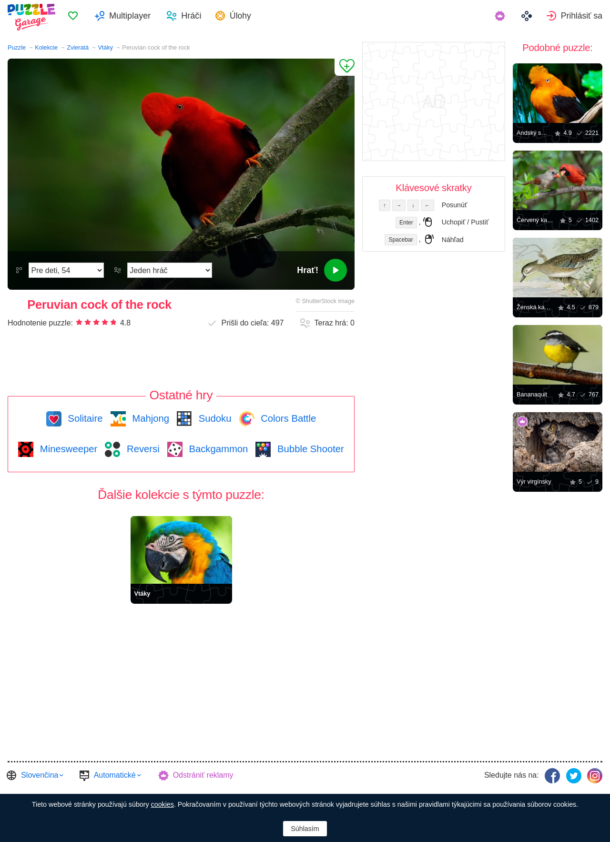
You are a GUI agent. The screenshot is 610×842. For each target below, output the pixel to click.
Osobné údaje (330, 793)
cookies (162, 804)
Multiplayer (141, 17)
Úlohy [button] (253, 17)
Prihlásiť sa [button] (580, 17)
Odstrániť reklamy (203, 775)
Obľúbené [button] (84, 17)
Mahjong (149, 418)
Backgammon (217, 449)
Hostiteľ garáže (384, 793)
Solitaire (84, 418)
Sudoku (213, 418)
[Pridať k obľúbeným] (345, 67)
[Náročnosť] (66, 270)
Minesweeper (67, 449)
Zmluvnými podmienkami (262, 793)
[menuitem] (84, 17)
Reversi (141, 449)
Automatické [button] (115, 775)
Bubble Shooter (309, 449)
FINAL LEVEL (192, 793)
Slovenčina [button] (39, 775)
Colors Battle (287, 418)
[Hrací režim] (169, 270)
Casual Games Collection (52, 793)
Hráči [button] (202, 17)
